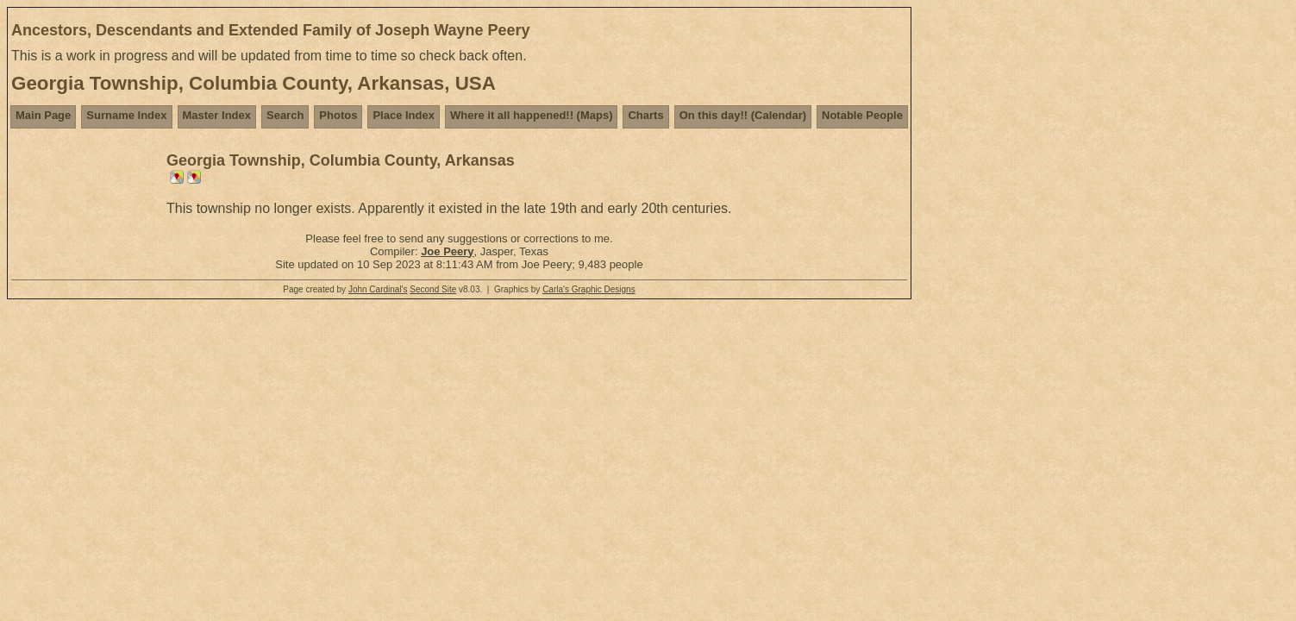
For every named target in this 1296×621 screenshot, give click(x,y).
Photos (338, 115)
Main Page (43, 115)
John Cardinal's (378, 289)
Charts (645, 115)
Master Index (217, 115)
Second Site (433, 289)
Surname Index (126, 115)
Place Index (404, 115)
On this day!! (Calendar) (742, 115)
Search (285, 115)
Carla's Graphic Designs (588, 289)
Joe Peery (447, 251)
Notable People (862, 115)
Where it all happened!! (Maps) (531, 115)
